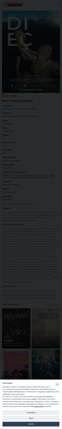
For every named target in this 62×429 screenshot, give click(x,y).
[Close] (57, 384)
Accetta (31, 424)
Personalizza (31, 412)
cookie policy (39, 406)
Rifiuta (31, 418)
